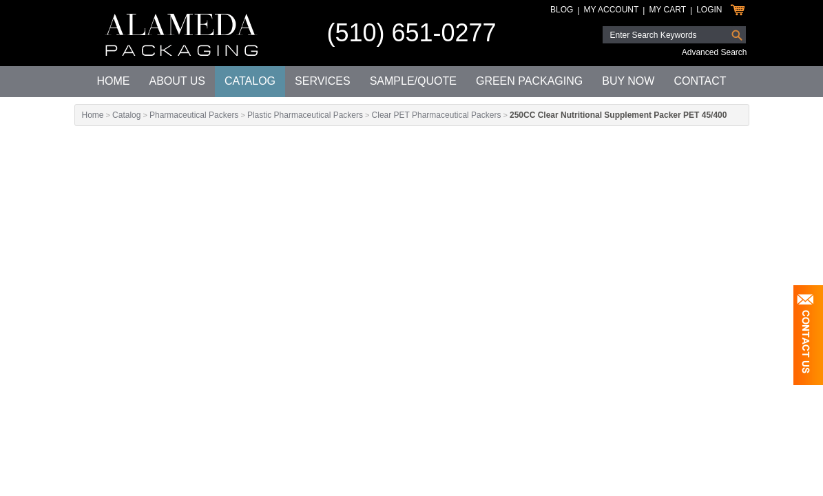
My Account (611, 9)
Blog (561, 9)
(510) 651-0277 (411, 33)
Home (112, 81)
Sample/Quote (413, 81)
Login (709, 9)
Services (323, 81)
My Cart (667, 9)
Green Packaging (529, 81)
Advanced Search (714, 52)
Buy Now (628, 81)
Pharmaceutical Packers (193, 115)
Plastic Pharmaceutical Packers (305, 115)
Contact (700, 81)
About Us (177, 81)
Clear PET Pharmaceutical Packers (436, 115)
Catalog (250, 81)
